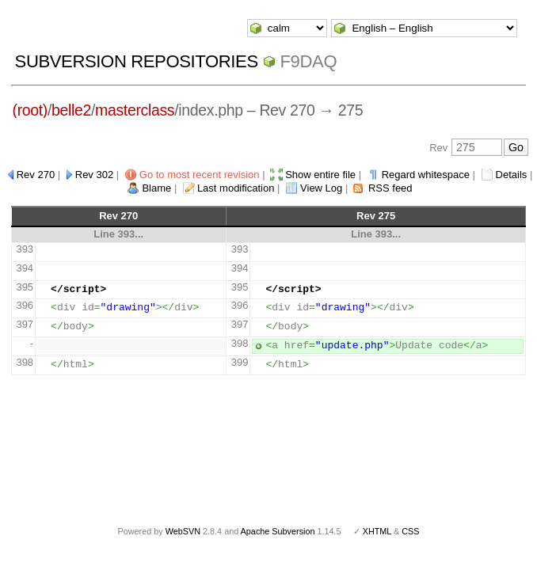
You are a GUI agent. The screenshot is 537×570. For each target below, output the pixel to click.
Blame (156, 188)
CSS (410, 531)
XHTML (377, 531)
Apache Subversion (278, 531)
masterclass (134, 110)
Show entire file (320, 174)
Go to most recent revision (199, 174)
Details (511, 174)
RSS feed (390, 188)
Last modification (236, 188)
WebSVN (183, 531)
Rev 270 (36, 174)
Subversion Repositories (136, 61)
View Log (321, 188)
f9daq (308, 61)
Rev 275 (375, 216)
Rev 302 (94, 174)
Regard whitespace (426, 174)
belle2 (71, 110)
